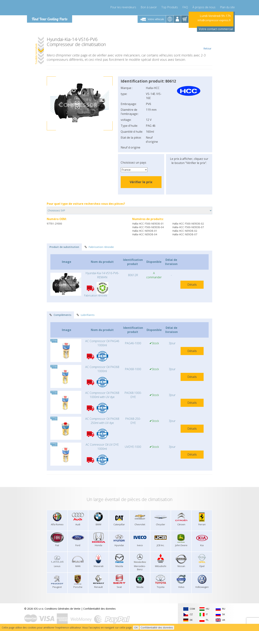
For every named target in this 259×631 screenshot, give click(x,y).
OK (136, 627)
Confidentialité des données (99, 608)
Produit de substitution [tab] (64, 247)
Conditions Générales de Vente (62, 608)
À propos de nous (203, 7)
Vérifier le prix (141, 182)
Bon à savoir (149, 7)
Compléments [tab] (60, 315)
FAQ (185, 7)
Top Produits (169, 7)
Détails (192, 285)
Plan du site (227, 7)
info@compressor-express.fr (214, 20)
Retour (207, 43)
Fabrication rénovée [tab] (99, 247)
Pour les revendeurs (123, 7)
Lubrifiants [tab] (85, 315)
